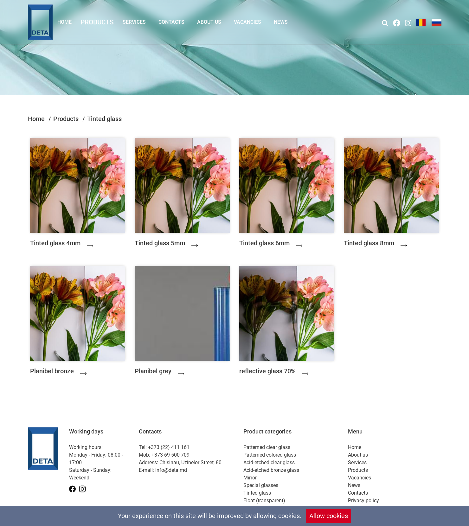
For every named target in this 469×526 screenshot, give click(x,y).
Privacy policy (363, 500)
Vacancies (247, 22)
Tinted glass (257, 493)
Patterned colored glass (269, 455)
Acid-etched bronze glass (271, 470)
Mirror (250, 478)
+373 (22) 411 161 (169, 447)
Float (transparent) (264, 500)
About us (209, 22)
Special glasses (260, 485)
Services (134, 22)
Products (97, 22)
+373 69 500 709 (170, 455)
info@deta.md (171, 470)
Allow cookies (328, 516)
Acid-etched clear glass (269, 462)
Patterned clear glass (266, 447)
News (281, 22)
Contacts (171, 22)
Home (64, 22)
